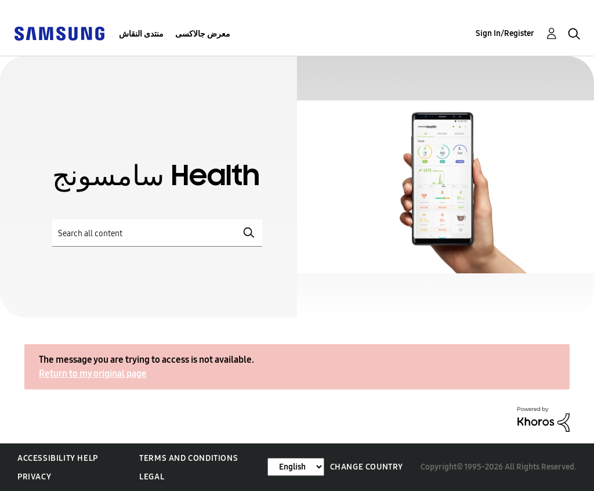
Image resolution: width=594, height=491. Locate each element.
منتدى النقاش (141, 34)
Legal (151, 477)
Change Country (366, 467)
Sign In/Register (505, 33)
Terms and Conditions (188, 458)
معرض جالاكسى (202, 34)
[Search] (157, 233)
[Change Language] (295, 467)
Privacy (34, 477)
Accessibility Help (57, 458)
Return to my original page (93, 373)
